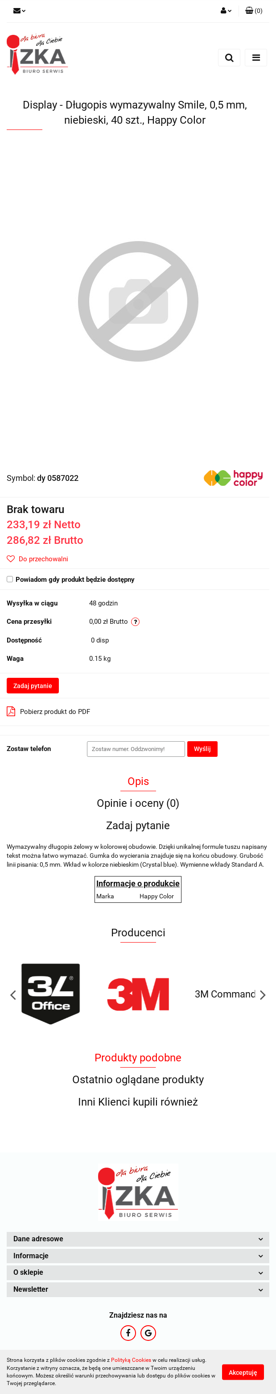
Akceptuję (243, 1372)
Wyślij (202, 748)
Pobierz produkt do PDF (48, 711)
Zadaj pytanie (32, 685)
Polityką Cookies (131, 1360)
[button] (254, 11)
